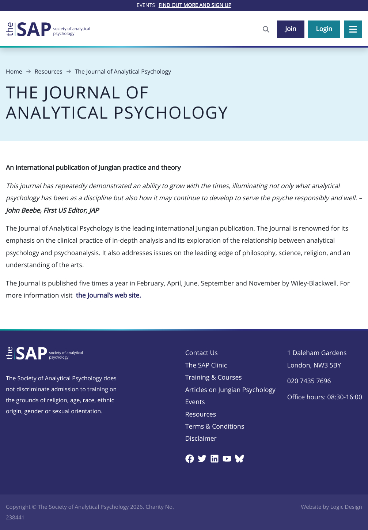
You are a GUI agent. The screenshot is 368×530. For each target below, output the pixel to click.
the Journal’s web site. (108, 295)
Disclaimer (201, 438)
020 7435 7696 (309, 381)
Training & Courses (213, 377)
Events (195, 402)
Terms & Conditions (214, 426)
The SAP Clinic (206, 365)
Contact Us (201, 352)
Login (324, 29)
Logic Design (346, 507)
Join (290, 29)
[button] (353, 29)
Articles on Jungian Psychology (230, 389)
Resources (200, 414)
